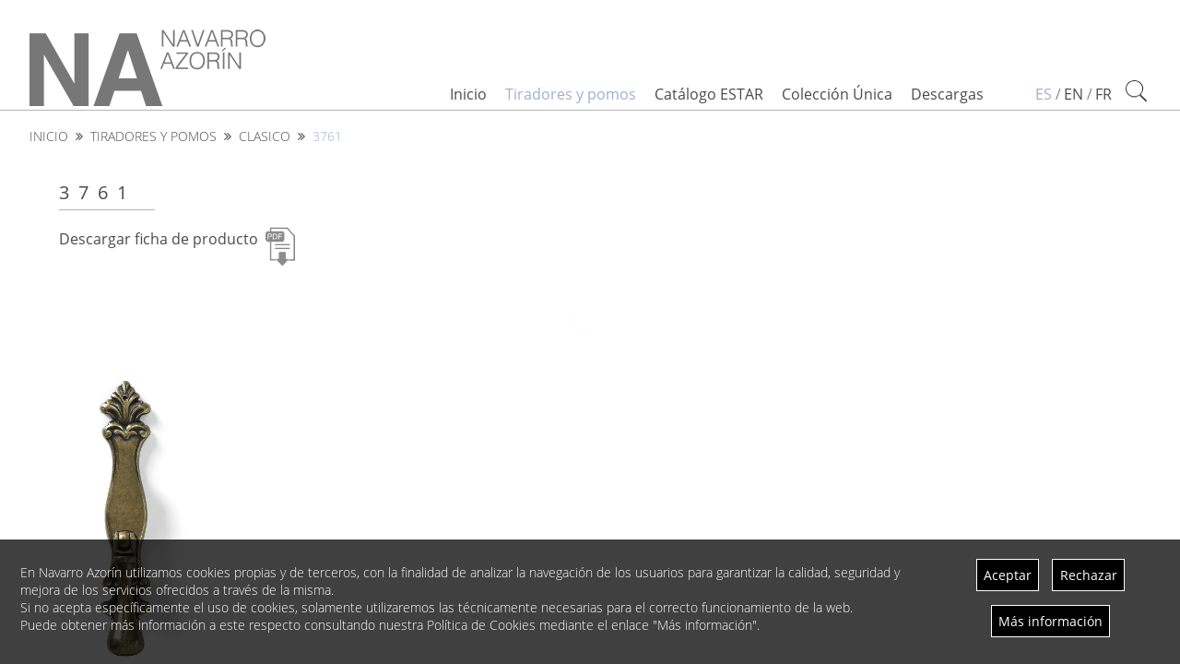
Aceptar (1008, 575)
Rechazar (1088, 575)
